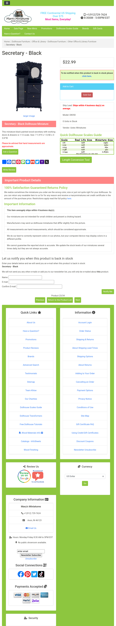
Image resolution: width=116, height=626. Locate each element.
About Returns (85, 365)
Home (7, 28)
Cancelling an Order (85, 382)
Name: (5, 277)
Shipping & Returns (85, 339)
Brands (85, 28)
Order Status (85, 331)
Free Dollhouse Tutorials (31, 424)
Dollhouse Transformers (31, 416)
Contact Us (29, 34)
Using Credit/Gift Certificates (85, 433)
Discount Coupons (85, 441)
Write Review (9, 170)
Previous (40, 300)
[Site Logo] (20, 16)
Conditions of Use (85, 407)
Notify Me (107, 291)
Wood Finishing (31, 450)
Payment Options (85, 390)
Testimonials (31, 373)
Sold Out (87, 95)
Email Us (31, 528)
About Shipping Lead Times (85, 348)
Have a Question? (12, 34)
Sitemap (31, 382)
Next (78, 300)
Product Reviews (31, 348)
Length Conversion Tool (76, 159)
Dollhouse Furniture (21, 41)
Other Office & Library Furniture (82, 41)
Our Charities (31, 399)
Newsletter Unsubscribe (85, 450)
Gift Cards (97, 28)
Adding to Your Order (85, 373)
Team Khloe (31, 390)
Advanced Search (31, 365)
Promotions (46, 28)
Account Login (85, 322)
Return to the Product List (60, 300)
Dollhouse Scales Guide (67, 28)
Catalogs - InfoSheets (31, 441)
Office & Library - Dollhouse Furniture (49, 41)
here (69, 198)
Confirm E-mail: (9, 286)
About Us (31, 322)
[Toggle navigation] (7, 3)
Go (85, 483)
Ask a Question (10, 152)
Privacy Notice (85, 399)
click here (86, 76)
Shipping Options (85, 356)
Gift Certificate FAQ (85, 424)
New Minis (32, 28)
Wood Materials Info (31, 433)
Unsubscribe (31, 558)
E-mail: (5, 282)
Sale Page (18, 28)
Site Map (85, 416)
